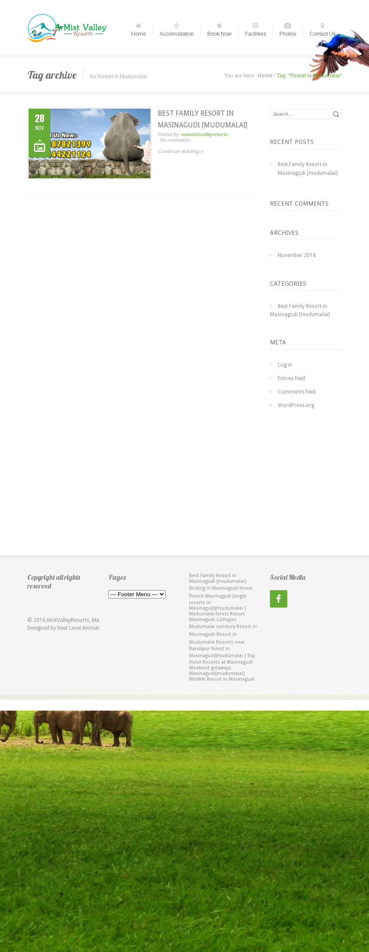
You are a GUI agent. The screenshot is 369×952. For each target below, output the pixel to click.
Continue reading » (180, 151)
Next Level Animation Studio (90, 628)
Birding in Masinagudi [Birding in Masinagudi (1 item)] (213, 588)
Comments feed (297, 392)
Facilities (255, 30)
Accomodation (177, 30)
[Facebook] (278, 599)
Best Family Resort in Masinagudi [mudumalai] (308, 168)
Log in (285, 365)
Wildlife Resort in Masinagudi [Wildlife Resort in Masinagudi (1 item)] (222, 679)
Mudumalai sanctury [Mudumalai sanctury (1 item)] (212, 626)
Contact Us (322, 30)
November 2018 (297, 255)
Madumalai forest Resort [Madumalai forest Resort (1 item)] (217, 614)
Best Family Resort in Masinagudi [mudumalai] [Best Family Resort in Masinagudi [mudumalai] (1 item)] (217, 578)
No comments (175, 140)
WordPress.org (296, 405)
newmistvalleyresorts (204, 134)
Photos (287, 30)
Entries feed (291, 378)
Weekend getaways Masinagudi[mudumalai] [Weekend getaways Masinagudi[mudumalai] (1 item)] (217, 670)
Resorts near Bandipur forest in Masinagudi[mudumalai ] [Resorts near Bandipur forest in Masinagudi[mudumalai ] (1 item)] (217, 648)
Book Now (219, 30)
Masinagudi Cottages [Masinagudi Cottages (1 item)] (212, 619)
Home (138, 30)
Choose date (222, 8)
